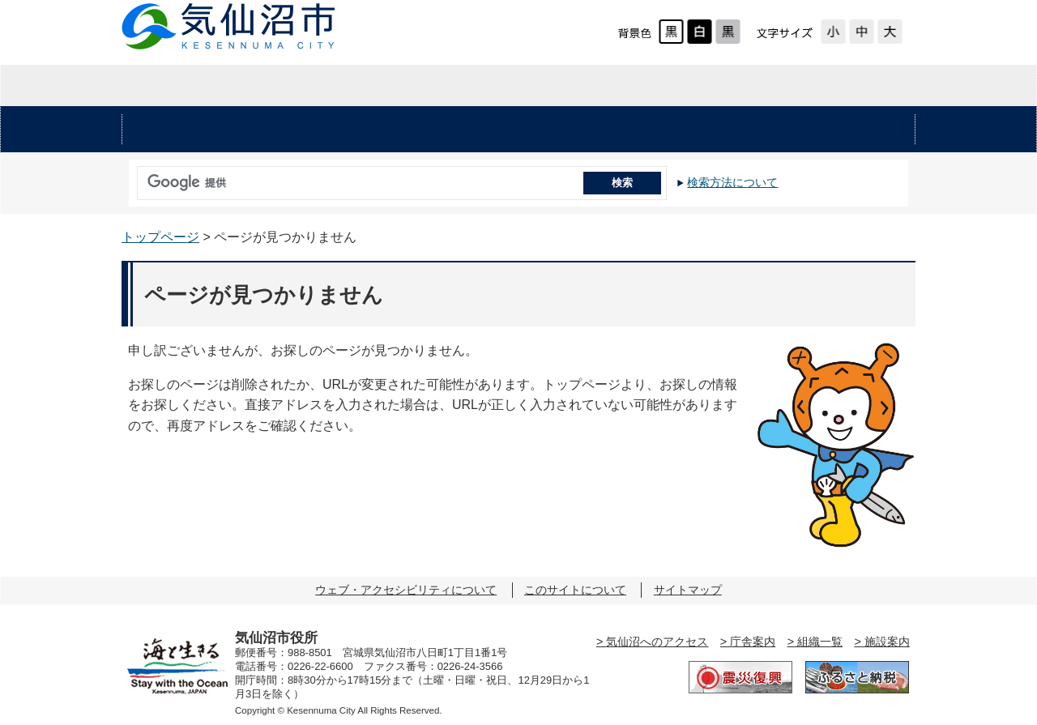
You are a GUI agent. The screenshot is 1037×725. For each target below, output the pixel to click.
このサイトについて (575, 589)
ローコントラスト (728, 31)
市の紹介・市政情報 (782, 86)
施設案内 (887, 641)
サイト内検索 (133, 177)
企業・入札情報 (517, 86)
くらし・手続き (338, 129)
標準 (861, 31)
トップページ (160, 237)
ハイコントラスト (699, 31)
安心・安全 (190, 129)
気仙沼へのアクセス (657, 641)
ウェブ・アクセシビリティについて (406, 589)
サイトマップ (688, 589)
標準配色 (671, 31)
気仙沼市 (229, 26)
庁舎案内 (752, 641)
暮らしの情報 (253, 86)
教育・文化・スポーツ (667, 129)
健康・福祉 (487, 129)
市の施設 (847, 129)
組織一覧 (820, 641)
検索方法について (732, 182)
